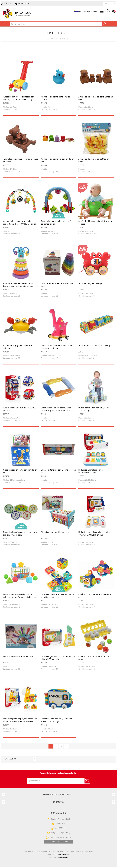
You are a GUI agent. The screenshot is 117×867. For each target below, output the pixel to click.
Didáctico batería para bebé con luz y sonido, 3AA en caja (20, 533)
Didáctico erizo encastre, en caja (18, 656)
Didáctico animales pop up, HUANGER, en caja (90, 471)
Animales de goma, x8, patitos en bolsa (93, 160)
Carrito (113, 11)
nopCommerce (63, 854)
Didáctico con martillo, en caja (55, 532)
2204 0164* (60, 823)
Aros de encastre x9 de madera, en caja (57, 285)
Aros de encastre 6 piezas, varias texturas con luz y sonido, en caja (18, 285)
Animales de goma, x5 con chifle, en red (57, 160)
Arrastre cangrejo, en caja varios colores (18, 347)
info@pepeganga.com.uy (60, 833)
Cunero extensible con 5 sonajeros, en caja (58, 471)
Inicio (52, 39)
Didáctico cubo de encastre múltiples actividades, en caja (58, 596)
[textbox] (56, 24)
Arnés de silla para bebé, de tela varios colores (95, 222)
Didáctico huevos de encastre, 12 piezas (93, 658)
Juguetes (62, 39)
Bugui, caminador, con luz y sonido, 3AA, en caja (94, 409)
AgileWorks (63, 857)
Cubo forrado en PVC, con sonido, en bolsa (20, 471)
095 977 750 (107, 11)
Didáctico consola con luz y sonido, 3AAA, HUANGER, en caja (94, 533)
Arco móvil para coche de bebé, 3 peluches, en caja (56, 222)
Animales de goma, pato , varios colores (55, 98)
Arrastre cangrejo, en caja (90, 283)
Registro (8, 4)
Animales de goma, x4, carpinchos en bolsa (95, 98)
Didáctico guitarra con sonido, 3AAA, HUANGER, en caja (58, 658)
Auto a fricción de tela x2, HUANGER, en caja (20, 409)
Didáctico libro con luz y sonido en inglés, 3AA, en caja (56, 720)
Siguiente (66, 746)
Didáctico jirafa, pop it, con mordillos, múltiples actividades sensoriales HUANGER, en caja (20, 721)
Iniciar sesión (23, 4)
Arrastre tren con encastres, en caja (94, 345)
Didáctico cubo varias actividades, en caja (95, 596)
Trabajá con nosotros (59, 841)
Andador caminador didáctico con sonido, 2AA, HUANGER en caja (18, 98)
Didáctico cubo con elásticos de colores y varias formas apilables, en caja (19, 597)
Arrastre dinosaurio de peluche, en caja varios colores (56, 347)
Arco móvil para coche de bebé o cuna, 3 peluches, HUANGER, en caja (20, 222)
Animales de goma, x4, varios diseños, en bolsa (20, 160)
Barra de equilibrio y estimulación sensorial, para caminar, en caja (56, 409)
